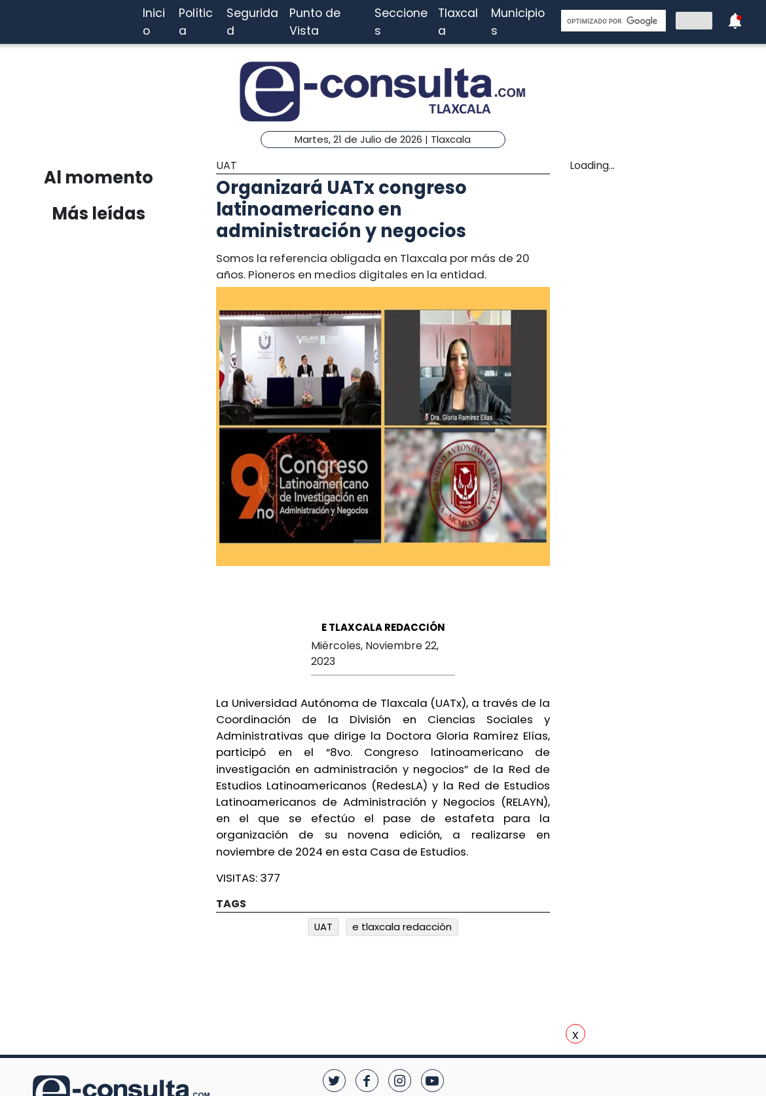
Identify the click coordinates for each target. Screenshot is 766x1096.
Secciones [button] (401, 21)
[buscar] (612, 21)
